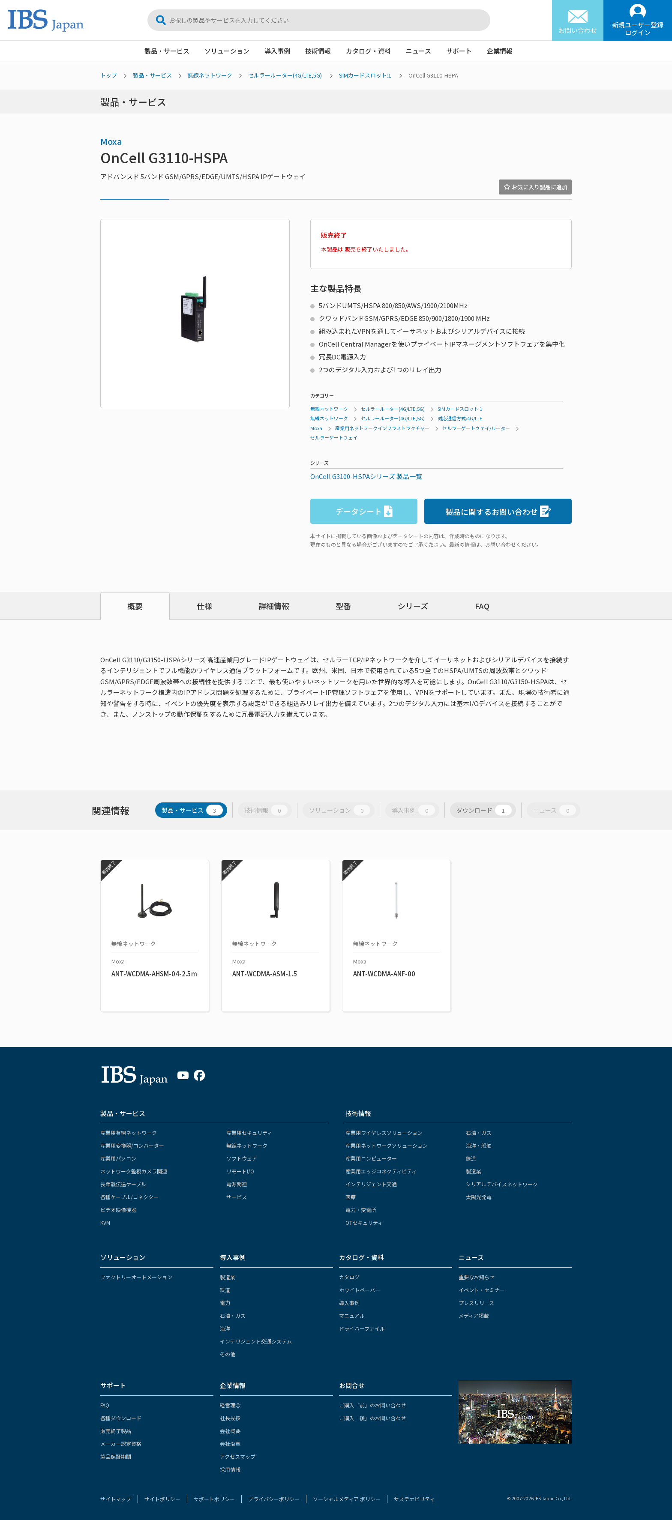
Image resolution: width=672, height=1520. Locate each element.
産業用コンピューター (371, 1158)
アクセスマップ (237, 1456)
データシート (364, 511)
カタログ (349, 1277)
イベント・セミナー (482, 1289)
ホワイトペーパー (359, 1289)
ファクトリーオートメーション (136, 1277)
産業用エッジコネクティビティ (381, 1171)
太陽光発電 (479, 1196)
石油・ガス (479, 1132)
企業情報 (500, 50)
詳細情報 (273, 605)
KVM (105, 1222)
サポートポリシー (214, 1498)
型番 (343, 605)
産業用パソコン (118, 1158)
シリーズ (413, 605)
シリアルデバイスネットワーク (502, 1184)
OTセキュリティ (364, 1222)
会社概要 (230, 1430)
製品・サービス (166, 50)
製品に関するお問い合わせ (498, 511)
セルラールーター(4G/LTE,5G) (285, 75)
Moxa (111, 141)
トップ (108, 75)
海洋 (225, 1328)
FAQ (482, 605)
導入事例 (277, 50)
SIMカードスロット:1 (365, 75)
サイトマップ (115, 1498)
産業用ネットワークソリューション (386, 1145)
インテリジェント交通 (371, 1184)
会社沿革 (230, 1443)
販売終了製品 (115, 1430)
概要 (135, 605)
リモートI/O (240, 1171)
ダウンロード (484, 810)
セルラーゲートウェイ (333, 437)
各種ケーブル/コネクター (129, 1196)
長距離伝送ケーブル (123, 1184)
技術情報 (318, 50)
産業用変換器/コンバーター (132, 1145)
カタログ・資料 (368, 50)
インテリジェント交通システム (256, 1341)
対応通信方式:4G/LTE (460, 418)
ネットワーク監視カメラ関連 (133, 1171)
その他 (227, 1354)
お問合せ (352, 1385)
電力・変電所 (360, 1209)
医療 (350, 1196)
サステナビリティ (414, 1498)
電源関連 (236, 1184)
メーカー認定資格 (120, 1443)
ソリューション (226, 50)
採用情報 (230, 1469)
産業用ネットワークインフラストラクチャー (382, 428)
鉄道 (471, 1158)
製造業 (473, 1171)
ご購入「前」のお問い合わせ (372, 1405)
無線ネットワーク (210, 75)
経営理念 (230, 1405)
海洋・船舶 (479, 1145)
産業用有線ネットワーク (128, 1132)
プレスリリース (476, 1302)
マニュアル (352, 1315)
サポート (459, 50)
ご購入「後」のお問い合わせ (372, 1417)
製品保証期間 (115, 1456)
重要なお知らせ (477, 1277)
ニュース (418, 50)
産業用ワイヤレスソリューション (384, 1132)
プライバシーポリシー (274, 1498)
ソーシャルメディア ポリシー (347, 1498)
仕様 (204, 605)
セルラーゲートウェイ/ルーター (476, 428)
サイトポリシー (162, 1498)
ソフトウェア (241, 1158)
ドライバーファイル (362, 1328)
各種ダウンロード (120, 1417)
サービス (236, 1196)
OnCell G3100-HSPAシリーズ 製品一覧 (366, 476)
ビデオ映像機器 (118, 1209)
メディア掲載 (474, 1315)
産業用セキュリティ (249, 1132)
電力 (225, 1302)
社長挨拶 (230, 1417)
